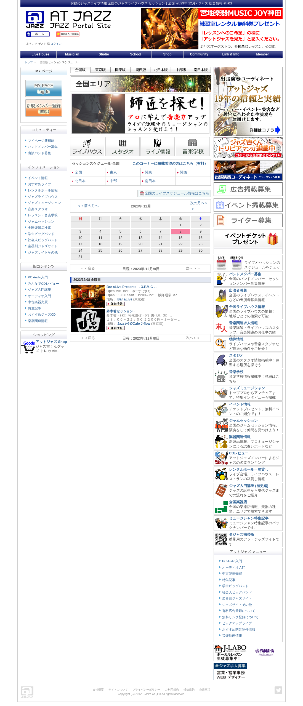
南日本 (149, 181)
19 (120, 244)
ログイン (56, 43)
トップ (29, 62)
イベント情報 (38, 178)
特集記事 (34, 308)
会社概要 (98, 689)
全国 (77, 172)
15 (180, 238)
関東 (147, 172)
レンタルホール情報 (43, 190)
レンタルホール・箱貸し (249, 469)
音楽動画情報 (232, 635)
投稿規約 (189, 689)
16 (201, 238)
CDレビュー (238, 453)
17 (80, 244)
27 (140, 250)
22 (180, 244)
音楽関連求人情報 (243, 323)
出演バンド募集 (39, 153)
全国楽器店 (238, 502)
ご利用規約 (172, 689)
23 (201, 244)
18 (100, 244)
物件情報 (236, 339)
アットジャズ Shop (51, 342)
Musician (72, 54)
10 (80, 238)
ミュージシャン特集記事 (249, 518)
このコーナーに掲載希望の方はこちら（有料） (170, 163)
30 (201, 250)
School (135, 54)
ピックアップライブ (237, 623)
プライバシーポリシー (146, 689)
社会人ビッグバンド (43, 240)
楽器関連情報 (38, 321)
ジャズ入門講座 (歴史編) (248, 486)
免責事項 (204, 689)
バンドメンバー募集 (43, 146)
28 (160, 250)
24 (80, 250)
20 (140, 244)
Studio (104, 54)
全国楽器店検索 (39, 227)
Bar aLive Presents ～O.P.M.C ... (131, 287)
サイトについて (118, 689)
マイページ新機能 (41, 140)
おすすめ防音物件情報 (238, 629)
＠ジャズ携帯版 (241, 534)
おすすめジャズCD (42, 314)
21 (160, 244)
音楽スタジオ (38, 209)
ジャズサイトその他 (43, 252)
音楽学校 (236, 372)
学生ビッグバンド (41, 234)
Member (262, 54)
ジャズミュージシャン (44, 202)
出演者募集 (238, 290)
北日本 (79, 181)
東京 (112, 172)
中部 (112, 181)
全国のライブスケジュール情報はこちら (177, 193)
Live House (40, 54)
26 (120, 250)
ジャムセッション (41, 221)
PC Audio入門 (38, 277)
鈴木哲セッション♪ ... (122, 311)
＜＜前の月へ (88, 206)
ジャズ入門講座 (39, 289)
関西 (182, 172)
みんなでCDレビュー (43, 283)
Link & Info (231, 54)
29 (180, 250)
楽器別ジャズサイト (43, 246)
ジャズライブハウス (43, 196)
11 (100, 238)
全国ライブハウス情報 (247, 307)
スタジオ (236, 355)
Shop (167, 54)
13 (140, 238)
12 (120, 238)
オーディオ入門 (39, 296)
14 (160, 238)
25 (100, 250)
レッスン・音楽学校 (43, 215)
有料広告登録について (238, 610)
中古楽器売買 (38, 302)
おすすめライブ (39, 184)
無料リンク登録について (240, 617)
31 (80, 257)
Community (199, 54)
